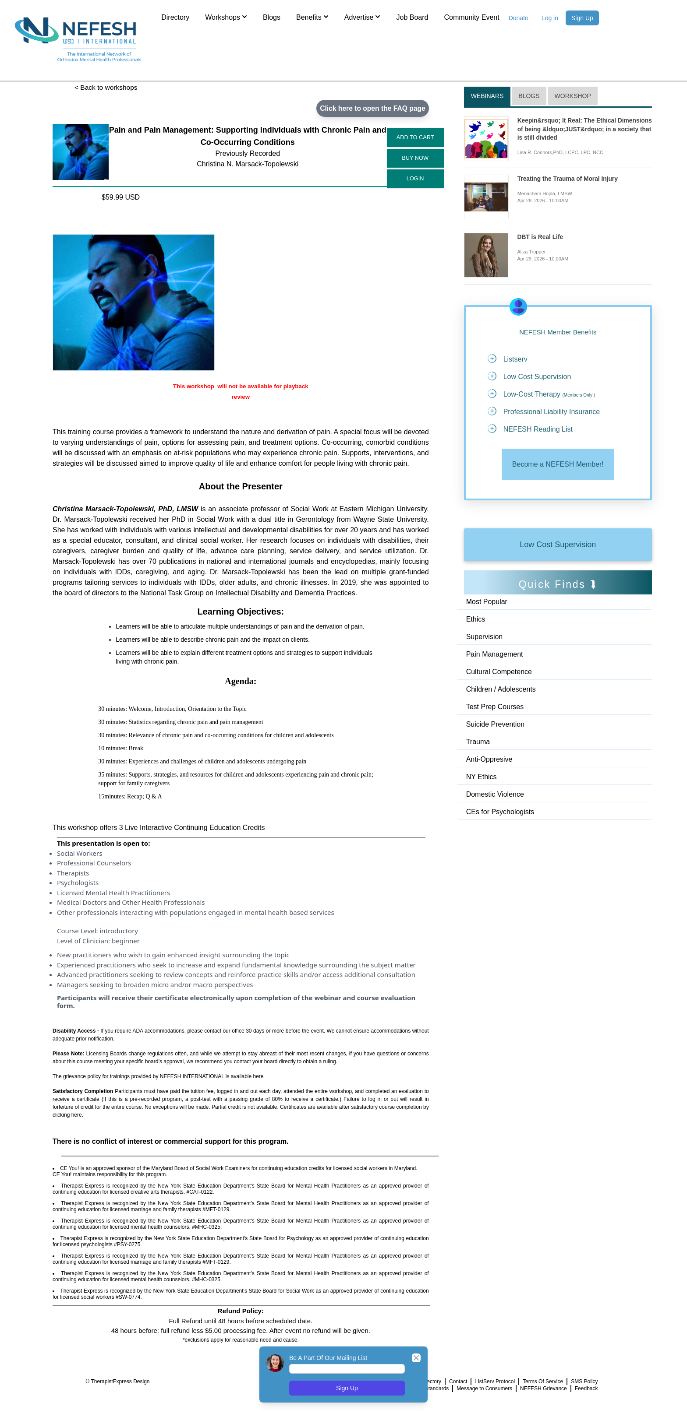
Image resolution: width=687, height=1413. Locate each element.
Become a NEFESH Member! (558, 464)
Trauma (478, 742)
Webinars (487, 95)
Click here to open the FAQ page (371, 108)
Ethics (475, 620)
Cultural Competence (499, 672)
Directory (175, 17)
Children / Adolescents (501, 690)
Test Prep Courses (495, 707)
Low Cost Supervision (558, 545)
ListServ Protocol (495, 1381)
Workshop (573, 95)
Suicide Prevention (495, 725)
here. (77, 1115)
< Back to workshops (106, 87)
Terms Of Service (543, 1381)
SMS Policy (584, 1381)
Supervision (484, 637)
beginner (126, 940)
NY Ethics (481, 777)
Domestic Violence (495, 795)
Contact (458, 1381)
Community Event (471, 17)
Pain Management (494, 655)
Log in (550, 17)
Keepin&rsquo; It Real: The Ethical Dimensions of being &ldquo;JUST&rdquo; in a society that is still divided (583, 129)
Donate (518, 17)
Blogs (271, 17)
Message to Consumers (484, 1388)
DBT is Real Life (540, 236)
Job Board (412, 17)
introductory (118, 931)
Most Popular (486, 602)
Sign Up (582, 17)
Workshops (226, 16)
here (258, 1077)
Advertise (362, 16)
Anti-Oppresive (489, 760)
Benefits (312, 16)
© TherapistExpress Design (117, 1381)
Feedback (586, 1388)
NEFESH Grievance (543, 1388)
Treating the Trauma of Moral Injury (568, 178)
